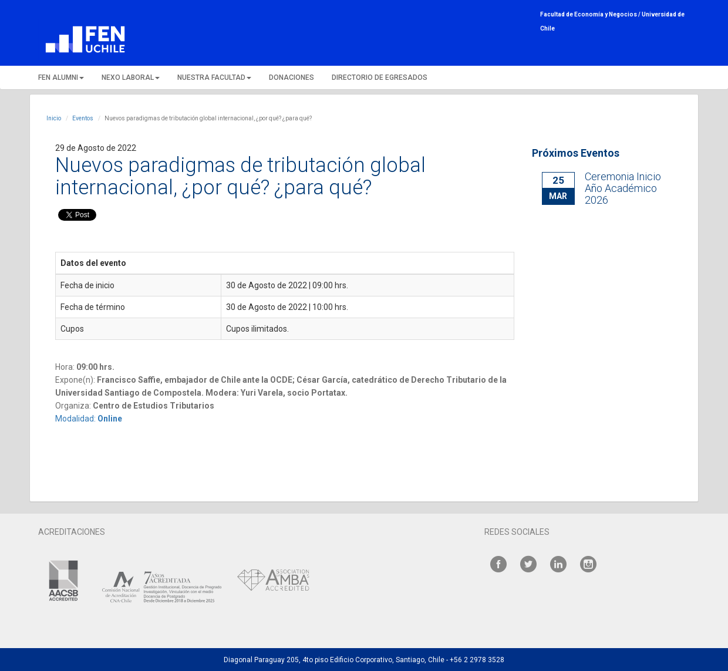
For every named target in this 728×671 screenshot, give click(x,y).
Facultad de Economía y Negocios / (591, 14)
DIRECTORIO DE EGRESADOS (379, 77)
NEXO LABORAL (131, 77)
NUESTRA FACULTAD (214, 77)
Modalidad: (88, 418)
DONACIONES (291, 77)
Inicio (53, 118)
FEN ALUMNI (61, 77)
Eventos (82, 118)
